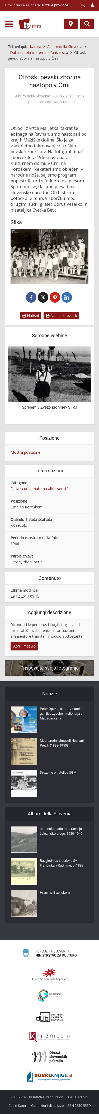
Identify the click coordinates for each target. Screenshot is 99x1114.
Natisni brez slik (61, 315)
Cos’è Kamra (18, 1105)
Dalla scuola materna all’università (40, 488)
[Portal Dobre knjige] (49, 1077)
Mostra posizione (25, 452)
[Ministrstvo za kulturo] (49, 954)
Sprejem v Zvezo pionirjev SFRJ (49, 407)
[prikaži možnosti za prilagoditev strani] (83, 5)
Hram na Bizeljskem (55, 892)
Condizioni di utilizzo (47, 1105)
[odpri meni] (9, 24)
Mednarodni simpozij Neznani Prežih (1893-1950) (62, 743)
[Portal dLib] (49, 1017)
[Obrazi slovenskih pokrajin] (49, 1057)
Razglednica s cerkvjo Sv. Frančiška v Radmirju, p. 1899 (61, 863)
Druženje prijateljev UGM (58, 772)
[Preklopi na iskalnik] (87, 24)
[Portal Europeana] (49, 995)
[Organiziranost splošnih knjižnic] (49, 974)
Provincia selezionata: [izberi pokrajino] (36, 5)
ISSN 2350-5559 (79, 1105)
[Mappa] (71, 24)
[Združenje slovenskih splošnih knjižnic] (49, 1037)
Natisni (30, 315)
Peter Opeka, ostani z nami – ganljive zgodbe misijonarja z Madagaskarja (61, 713)
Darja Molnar (63, 102)
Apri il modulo (24, 646)
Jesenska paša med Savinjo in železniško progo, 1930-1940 (62, 831)
